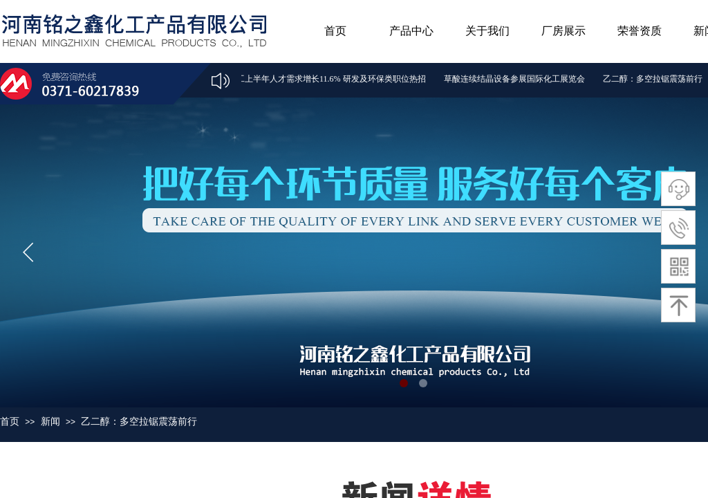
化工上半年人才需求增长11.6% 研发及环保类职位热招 (328, 79)
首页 (335, 31)
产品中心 (411, 31)
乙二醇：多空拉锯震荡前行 (654, 79)
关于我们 (487, 31)
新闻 (50, 421)
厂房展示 (563, 31)
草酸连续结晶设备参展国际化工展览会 (515, 79)
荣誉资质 (639, 31)
